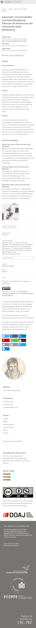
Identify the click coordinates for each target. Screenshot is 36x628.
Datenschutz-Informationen (12, 461)
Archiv (10, 9)
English (5, 421)
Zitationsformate (8, 258)
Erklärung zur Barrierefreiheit (12, 441)
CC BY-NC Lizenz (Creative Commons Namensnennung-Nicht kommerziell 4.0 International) (18, 503)
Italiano (5, 430)
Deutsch (5, 419)
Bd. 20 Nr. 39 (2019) (21, 9)
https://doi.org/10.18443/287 (14, 55)
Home (4, 9)
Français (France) (8, 427)
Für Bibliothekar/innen (10, 407)
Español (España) (8, 424)
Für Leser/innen (8, 402)
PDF (6, 227)
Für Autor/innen (8, 404)
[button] (6, 336)
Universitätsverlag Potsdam (12, 390)
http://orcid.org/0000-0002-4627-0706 (14, 41)
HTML (13, 227)
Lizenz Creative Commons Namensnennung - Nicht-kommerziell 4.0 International (17, 293)
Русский (5, 433)
